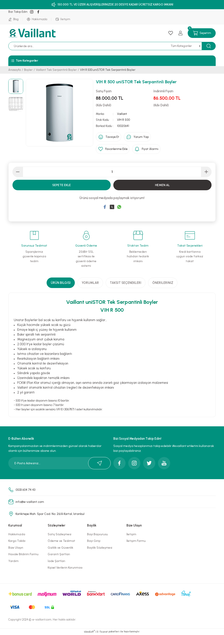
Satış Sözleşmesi (59, 534)
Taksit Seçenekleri (125, 283)
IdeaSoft (89, 631)
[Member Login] (180, 33)
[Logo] (32, 33)
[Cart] (202, 33)
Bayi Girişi (93, 541)
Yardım (13, 561)
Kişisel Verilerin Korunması (65, 567)
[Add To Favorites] (113, 149)
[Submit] (99, 463)
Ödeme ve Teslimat (61, 541)
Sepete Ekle (61, 185)
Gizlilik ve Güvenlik (60, 548)
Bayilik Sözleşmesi (99, 548)
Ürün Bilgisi (61, 283)
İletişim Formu (136, 541)
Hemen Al (162, 185)
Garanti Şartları (59, 554)
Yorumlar (90, 283)
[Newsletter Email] (59, 463)
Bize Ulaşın (15, 548)
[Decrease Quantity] (17, 172)
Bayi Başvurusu (97, 534)
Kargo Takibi (16, 541)
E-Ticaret (102, 631)
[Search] (94, 46)
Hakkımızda (16, 534)
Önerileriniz (162, 283)
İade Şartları (56, 561)
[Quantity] (112, 172)
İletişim (131, 534)
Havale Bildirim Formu (23, 554)
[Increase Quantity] (206, 172)
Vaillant (122, 114)
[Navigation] (112, 60)
